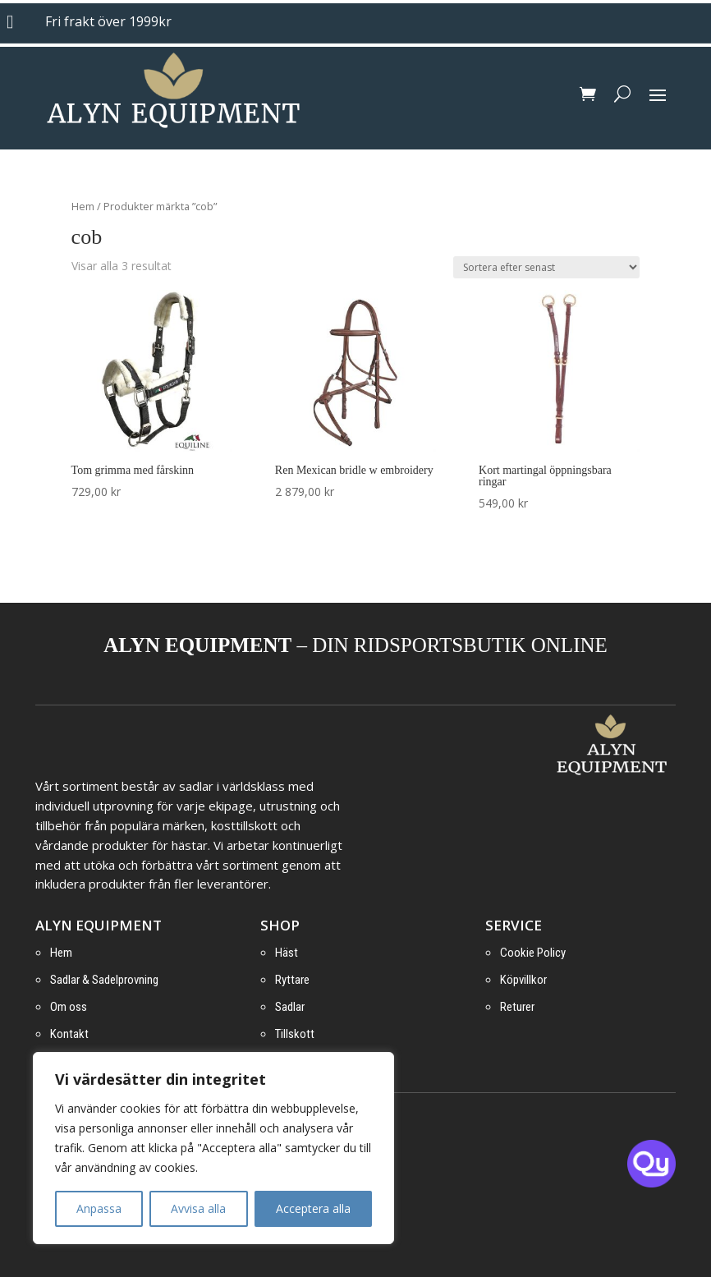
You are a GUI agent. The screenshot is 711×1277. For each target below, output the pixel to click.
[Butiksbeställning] (546, 267)
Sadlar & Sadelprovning (104, 979)
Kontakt (69, 1034)
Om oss (68, 1006)
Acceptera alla (313, 1208)
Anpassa (99, 1208)
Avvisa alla (198, 1208)
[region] (213, 1148)
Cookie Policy (533, 952)
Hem (82, 206)
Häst (286, 952)
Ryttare (292, 979)
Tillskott (294, 1034)
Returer (517, 1006)
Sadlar (290, 1006)
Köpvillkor (523, 979)
